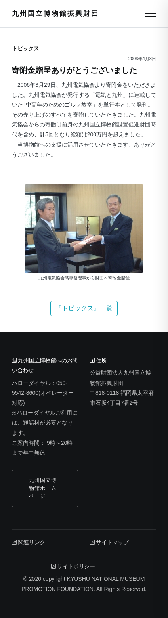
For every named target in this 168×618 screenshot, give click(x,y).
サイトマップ (109, 542)
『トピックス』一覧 (84, 308)
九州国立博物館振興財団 (55, 13)
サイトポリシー (73, 566)
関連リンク (28, 542)
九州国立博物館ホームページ (43, 488)
